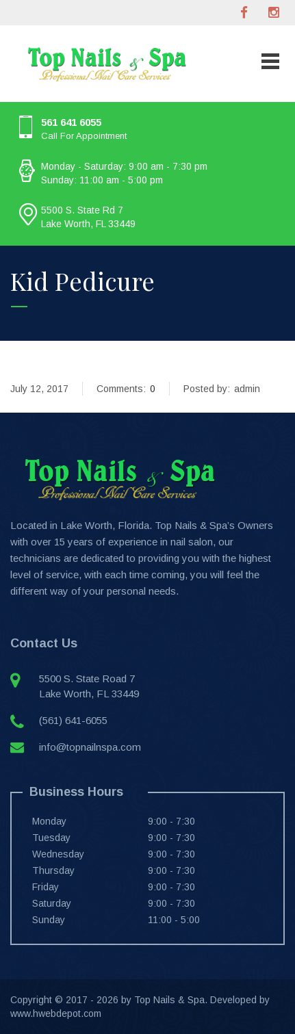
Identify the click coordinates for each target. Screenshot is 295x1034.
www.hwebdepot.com (55, 1013)
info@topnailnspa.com (90, 747)
